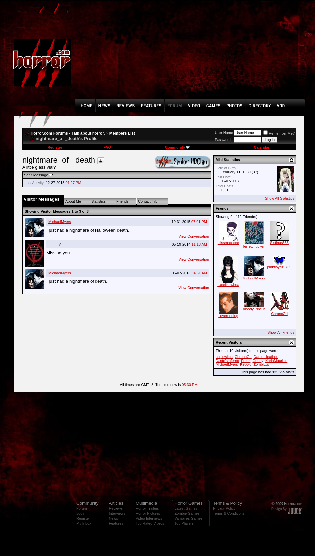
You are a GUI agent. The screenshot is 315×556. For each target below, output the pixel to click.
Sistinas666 (279, 243)
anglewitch (224, 357)
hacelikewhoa (228, 285)
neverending (228, 316)
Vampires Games (189, 518)
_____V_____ (59, 244)
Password (223, 140)
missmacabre (228, 243)
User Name (224, 133)
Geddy (257, 361)
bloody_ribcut (254, 309)
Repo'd (246, 364)
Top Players (184, 523)
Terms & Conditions (228, 513)
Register (55, 147)
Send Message (36, 175)
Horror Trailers (147, 508)
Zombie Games (187, 513)
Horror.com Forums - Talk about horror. (68, 133)
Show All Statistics (279, 198)
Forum (81, 508)
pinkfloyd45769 (279, 267)
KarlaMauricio (276, 361)
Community (177, 147)
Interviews (117, 513)
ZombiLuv (262, 364)
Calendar (261, 147)
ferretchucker (253, 246)
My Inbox (83, 523)
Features (116, 523)
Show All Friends (280, 332)
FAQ (107, 147)
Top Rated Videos (150, 523)
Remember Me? (279, 133)
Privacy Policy (224, 508)
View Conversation (193, 236)
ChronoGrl (279, 314)
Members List (122, 133)
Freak (245, 361)
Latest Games (186, 508)
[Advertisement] (125, 54)
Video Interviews (149, 518)
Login (80, 513)
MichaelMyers (59, 222)
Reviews (116, 508)
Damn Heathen (266, 357)
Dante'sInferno (227, 361)
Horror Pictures (148, 513)
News (113, 518)
